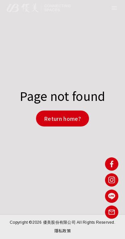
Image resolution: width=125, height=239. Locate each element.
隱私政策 (62, 230)
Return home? (62, 118)
